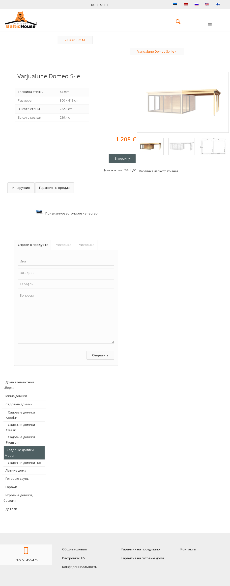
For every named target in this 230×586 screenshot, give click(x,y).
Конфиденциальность (79, 566)
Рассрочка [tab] (63, 244)
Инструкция (21, 188)
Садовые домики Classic (20, 427)
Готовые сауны (17, 478)
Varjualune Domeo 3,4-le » (156, 51)
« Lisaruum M (75, 40)
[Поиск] (175, 21)
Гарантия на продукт (54, 188)
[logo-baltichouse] (21, 20)
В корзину (122, 158)
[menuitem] (175, 21)
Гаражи (11, 487)
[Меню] (209, 25)
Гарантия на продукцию (140, 549)
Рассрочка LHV (73, 558)
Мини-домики (16, 396)
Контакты (99, 5)
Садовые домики (18, 404)
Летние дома (15, 470)
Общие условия (74, 549)
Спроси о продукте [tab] (33, 244)
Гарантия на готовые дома (142, 558)
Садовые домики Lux (24, 462)
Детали (11, 509)
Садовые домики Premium (20, 440)
